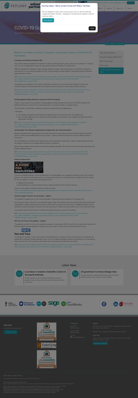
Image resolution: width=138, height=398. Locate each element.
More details (48, 20)
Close (92, 28)
